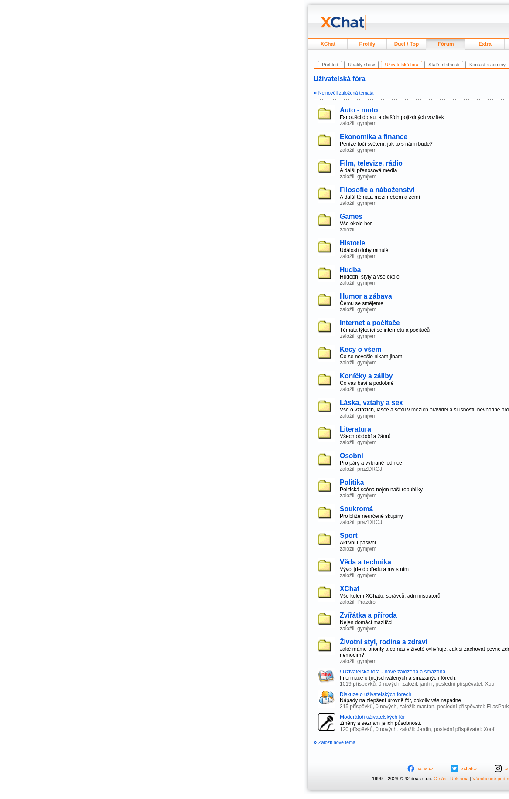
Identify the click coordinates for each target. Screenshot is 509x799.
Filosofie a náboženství (377, 190)
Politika (352, 482)
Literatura (355, 429)
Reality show (361, 64)
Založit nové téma (334, 742)
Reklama (459, 778)
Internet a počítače (370, 322)
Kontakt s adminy (487, 64)
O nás (440, 778)
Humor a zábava (366, 296)
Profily (367, 44)
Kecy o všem (360, 349)
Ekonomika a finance (373, 136)
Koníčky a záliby (366, 376)
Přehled (330, 64)
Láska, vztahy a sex (371, 402)
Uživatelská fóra (340, 78)
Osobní (351, 455)
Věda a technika (365, 562)
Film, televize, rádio (371, 163)
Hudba (350, 269)
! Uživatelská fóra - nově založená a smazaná (392, 672)
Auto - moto (359, 110)
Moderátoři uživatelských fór (372, 717)
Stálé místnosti (443, 64)
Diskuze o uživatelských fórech (375, 694)
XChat (328, 44)
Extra (485, 44)
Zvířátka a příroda (368, 615)
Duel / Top (406, 44)
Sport (349, 535)
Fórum (446, 44)
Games (351, 216)
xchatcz (426, 768)
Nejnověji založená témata (343, 92)
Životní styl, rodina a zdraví (383, 642)
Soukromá (356, 509)
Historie (352, 243)
